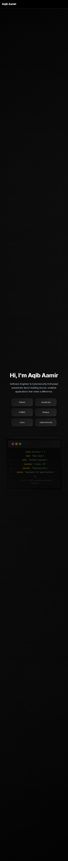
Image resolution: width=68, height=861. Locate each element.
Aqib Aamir (9, 4)
